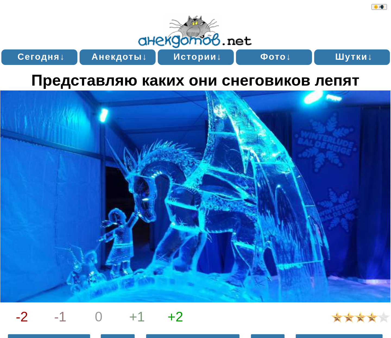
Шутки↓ (354, 57)
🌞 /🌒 (379, 7)
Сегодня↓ (41, 57)
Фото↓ (276, 57)
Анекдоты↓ (119, 57)
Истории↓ (198, 57)
